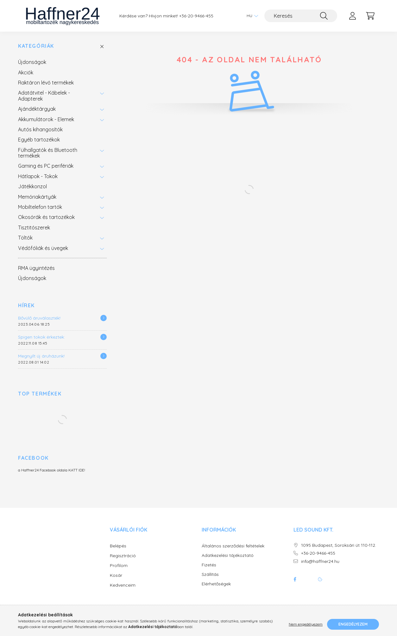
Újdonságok (32, 62)
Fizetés (209, 565)
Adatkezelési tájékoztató (228, 555)
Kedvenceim (122, 585)
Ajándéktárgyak (37, 109)
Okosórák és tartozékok (46, 217)
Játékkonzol (32, 186)
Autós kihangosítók (40, 129)
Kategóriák (36, 46)
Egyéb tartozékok (39, 139)
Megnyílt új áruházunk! (41, 356)
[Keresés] (300, 15)
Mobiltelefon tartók (40, 207)
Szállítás (210, 574)
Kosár (116, 575)
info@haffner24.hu (320, 561)
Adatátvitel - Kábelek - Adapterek (44, 96)
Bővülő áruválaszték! (39, 318)
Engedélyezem (353, 624)
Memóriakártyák (37, 197)
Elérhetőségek (216, 584)
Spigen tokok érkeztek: (41, 337)
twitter (307, 579)
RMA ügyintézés (36, 268)
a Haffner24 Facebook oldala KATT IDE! (51, 470)
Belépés (118, 546)
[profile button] (352, 15)
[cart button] (370, 15)
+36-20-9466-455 (196, 16)
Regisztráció (123, 555)
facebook (294, 579)
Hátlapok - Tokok (38, 176)
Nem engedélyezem (306, 624)
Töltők (25, 237)
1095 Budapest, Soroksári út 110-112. (338, 545)
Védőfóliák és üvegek (43, 248)
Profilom (119, 565)
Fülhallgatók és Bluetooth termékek (47, 153)
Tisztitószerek (34, 227)
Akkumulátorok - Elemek (46, 119)
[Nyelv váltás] (250, 15)
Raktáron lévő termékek (46, 82)
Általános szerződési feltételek (233, 546)
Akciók (25, 72)
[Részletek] (103, 318)
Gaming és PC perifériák (45, 166)
